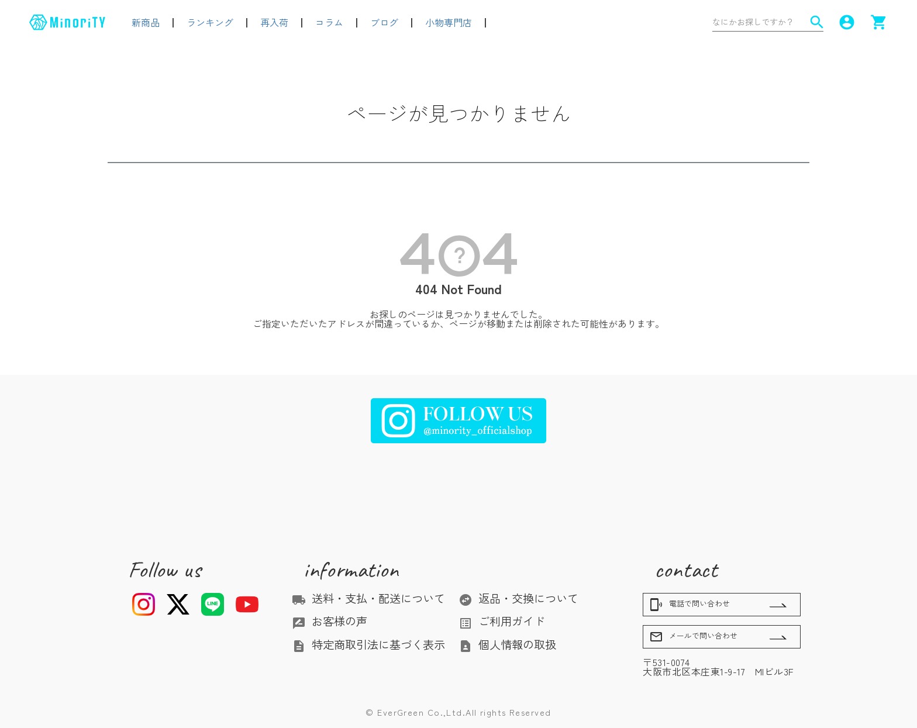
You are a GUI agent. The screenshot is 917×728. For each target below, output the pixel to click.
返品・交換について (518, 598)
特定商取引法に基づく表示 (368, 644)
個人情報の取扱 (507, 644)
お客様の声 (329, 621)
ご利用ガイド (501, 621)
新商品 (146, 22)
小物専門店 (448, 22)
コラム (329, 22)
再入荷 (274, 22)
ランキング (210, 22)
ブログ (384, 22)
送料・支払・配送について (368, 598)
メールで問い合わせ (693, 637)
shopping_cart (879, 22)
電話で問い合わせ (689, 605)
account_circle (847, 22)
